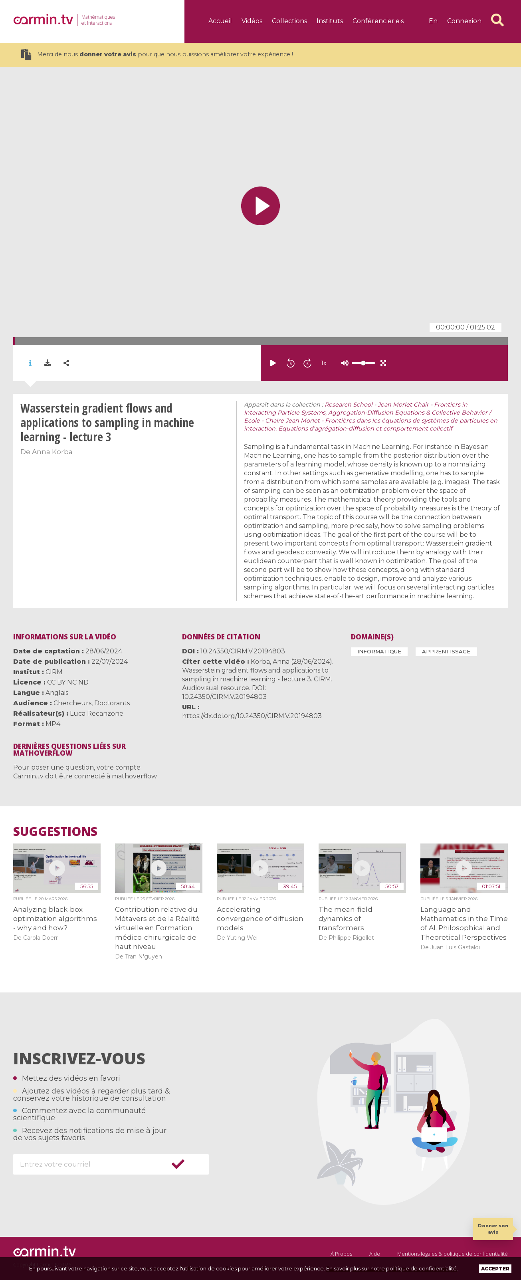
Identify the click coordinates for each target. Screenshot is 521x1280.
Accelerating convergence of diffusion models (260, 918)
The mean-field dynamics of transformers (345, 918)
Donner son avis (493, 1228)
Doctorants (112, 703)
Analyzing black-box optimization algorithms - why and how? (55, 918)
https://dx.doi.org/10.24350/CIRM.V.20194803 (252, 716)
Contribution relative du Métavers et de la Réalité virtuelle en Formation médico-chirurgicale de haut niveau (157, 928)
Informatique (379, 651)
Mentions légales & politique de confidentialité (452, 1253)
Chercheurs (72, 703)
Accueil (220, 21)
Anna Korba (52, 452)
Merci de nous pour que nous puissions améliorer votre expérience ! (157, 54)
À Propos (341, 1253)
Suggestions (55, 831)
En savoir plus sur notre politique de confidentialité (391, 1268)
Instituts (330, 21)
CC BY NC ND (68, 682)
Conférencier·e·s (378, 21)
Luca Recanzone (96, 713)
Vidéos (252, 21)
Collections (289, 21)
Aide (374, 1253)
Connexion (464, 21)
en (433, 21)
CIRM (54, 672)
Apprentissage (446, 651)
